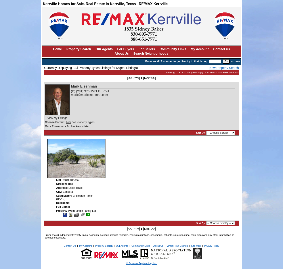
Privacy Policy (211, 245)
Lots (68, 122)
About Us (122, 53)
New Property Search (224, 68)
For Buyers (125, 49)
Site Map (196, 245)
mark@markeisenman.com (89, 95)
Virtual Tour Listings (177, 245)
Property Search (78, 49)
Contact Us (221, 49)
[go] (226, 61)
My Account (200, 49)
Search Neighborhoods (150, 53)
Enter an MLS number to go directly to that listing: (176, 61)
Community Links (173, 49)
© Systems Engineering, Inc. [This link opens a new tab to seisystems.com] (141, 263)
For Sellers (147, 49)
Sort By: (201, 133)
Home (57, 49)
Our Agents (104, 49)
